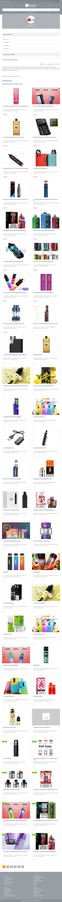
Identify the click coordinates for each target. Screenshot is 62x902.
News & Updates (8, 879)
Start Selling (7, 888)
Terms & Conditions (8, 882)
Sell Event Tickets (8, 894)
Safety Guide (37, 879)
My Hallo (55, 1)
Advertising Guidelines (39, 877)
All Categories (31, 12)
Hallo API (36, 882)
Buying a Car (36, 892)
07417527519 (7, 81)
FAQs (35, 884)
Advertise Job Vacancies (9, 895)
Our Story (6, 877)
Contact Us (6, 880)
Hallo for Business (8, 890)
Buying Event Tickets (38, 895)
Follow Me (31, 25)
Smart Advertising (38, 880)
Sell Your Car (7, 892)
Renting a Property (38, 890)
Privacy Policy (7, 884)
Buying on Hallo (37, 888)
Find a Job (36, 894)
